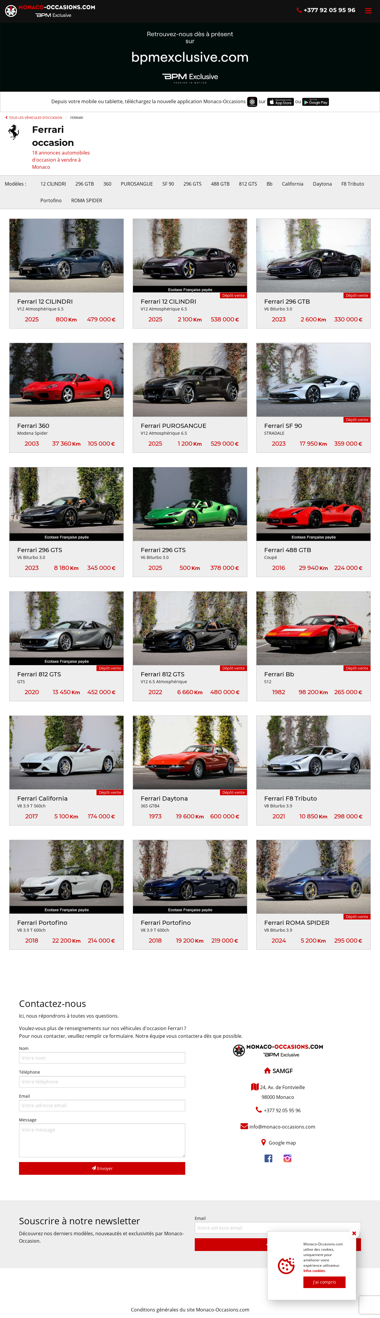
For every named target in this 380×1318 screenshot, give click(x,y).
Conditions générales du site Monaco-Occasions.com (190, 1309)
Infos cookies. (314, 1270)
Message (102, 1137)
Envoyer (102, 1168)
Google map (282, 1142)
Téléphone (102, 1078)
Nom (102, 1055)
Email (102, 1102)
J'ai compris (324, 1282)
